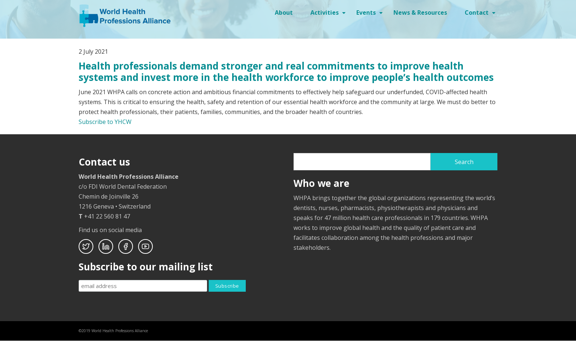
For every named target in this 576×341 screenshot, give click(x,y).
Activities (329, 15)
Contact (481, 15)
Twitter (86, 246)
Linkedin (105, 246)
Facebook (125, 246)
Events (370, 15)
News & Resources (420, 12)
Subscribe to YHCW (105, 122)
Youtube (145, 246)
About (284, 12)
